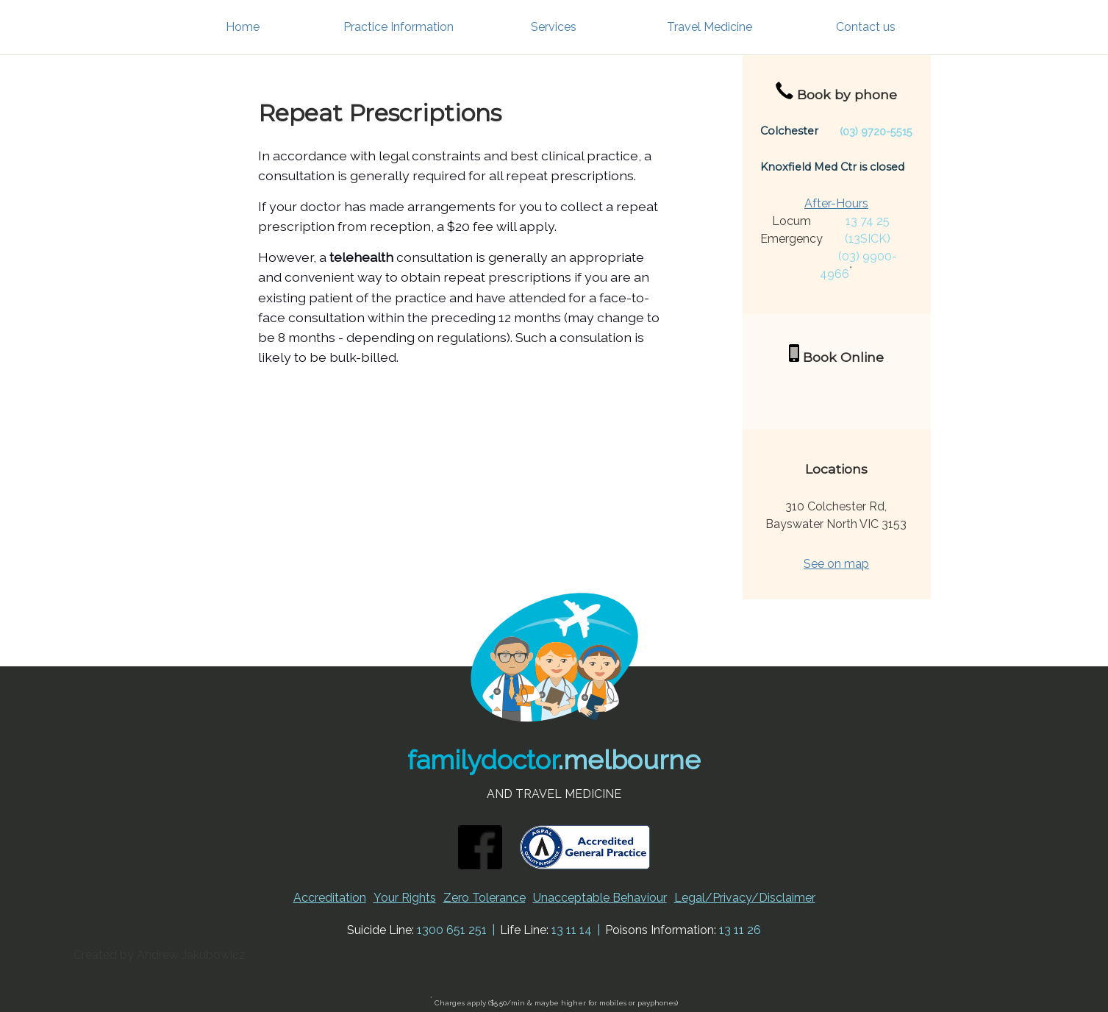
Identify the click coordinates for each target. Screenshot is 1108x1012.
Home (243, 27)
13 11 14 (571, 930)
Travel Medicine (709, 27)
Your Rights (404, 898)
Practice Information (398, 27)
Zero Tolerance (484, 898)
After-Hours (836, 203)
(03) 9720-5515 (876, 131)
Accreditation (329, 898)
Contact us (866, 27)
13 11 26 (740, 930)
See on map (836, 564)
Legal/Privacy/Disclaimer (744, 898)
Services (553, 27)
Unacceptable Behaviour (600, 898)
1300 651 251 (452, 930)
